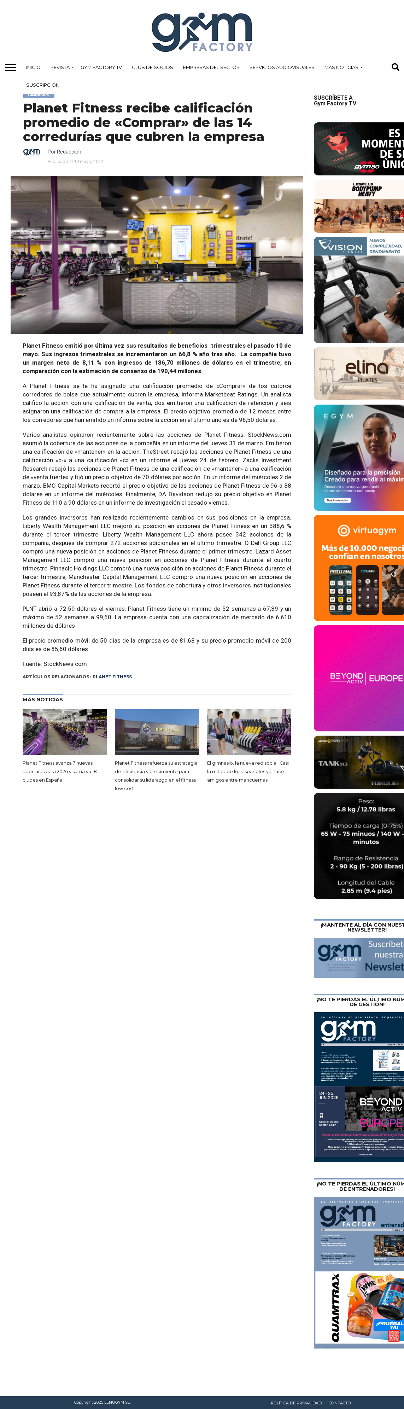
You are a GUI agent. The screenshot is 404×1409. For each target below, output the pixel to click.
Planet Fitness (112, 676)
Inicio (33, 67)
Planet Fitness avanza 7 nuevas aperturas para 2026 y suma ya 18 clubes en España (60, 771)
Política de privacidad (296, 1403)
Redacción (69, 152)
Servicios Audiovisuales (282, 67)
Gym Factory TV (101, 67)
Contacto (340, 1403)
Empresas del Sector (211, 67)
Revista (60, 67)
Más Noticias (341, 67)
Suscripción (42, 85)
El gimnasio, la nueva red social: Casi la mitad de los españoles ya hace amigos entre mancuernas (248, 771)
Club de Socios (152, 67)
